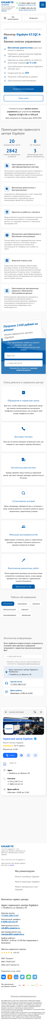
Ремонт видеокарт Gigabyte (27, 881)
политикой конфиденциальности (26, 369)
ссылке (12, 865)
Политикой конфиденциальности (29, 664)
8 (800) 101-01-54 (9, 921)
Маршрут (10, 755)
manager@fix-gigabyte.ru (12, 934)
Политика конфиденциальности (23, 996)
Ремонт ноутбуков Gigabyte (27, 876)
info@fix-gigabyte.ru (10, 928)
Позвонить (33, 18)
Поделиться (3, 977)
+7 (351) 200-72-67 (27, 3)
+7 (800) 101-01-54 (27, 8)
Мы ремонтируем (11, 18)
